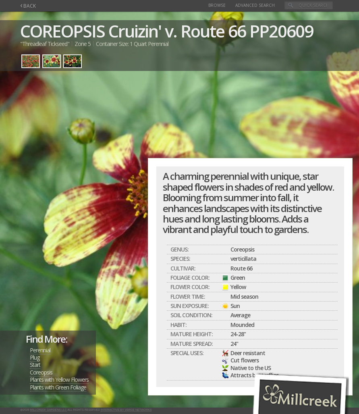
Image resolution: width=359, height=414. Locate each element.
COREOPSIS (62, 30)
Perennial (40, 350)
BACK (28, 5)
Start (35, 364)
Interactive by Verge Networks (126, 409)
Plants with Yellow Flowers (59, 379)
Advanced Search (255, 5)
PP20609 (281, 30)
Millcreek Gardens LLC (48, 409)
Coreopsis (41, 372)
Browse (217, 5)
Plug (34, 357)
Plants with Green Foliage (58, 387)
